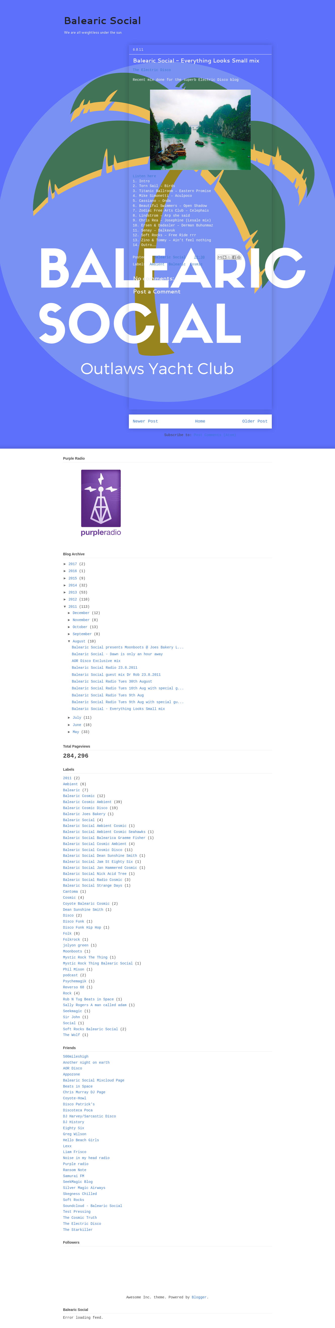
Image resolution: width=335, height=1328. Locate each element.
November (82, 620)
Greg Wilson (74, 1134)
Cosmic (196, 264)
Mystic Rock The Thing (85, 957)
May (77, 732)
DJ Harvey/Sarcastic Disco (89, 1116)
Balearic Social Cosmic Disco (92, 850)
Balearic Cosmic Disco (85, 808)
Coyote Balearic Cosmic (86, 904)
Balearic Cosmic (79, 796)
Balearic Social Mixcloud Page (94, 1080)
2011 (73, 607)
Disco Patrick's (79, 1104)
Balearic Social (102, 20)
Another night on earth (86, 1063)
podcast (70, 975)
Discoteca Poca (78, 1110)
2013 (73, 592)
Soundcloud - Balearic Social (92, 1206)
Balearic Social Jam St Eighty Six (98, 862)
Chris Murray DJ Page (84, 1092)
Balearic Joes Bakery (84, 814)
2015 (73, 578)
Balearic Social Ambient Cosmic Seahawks (104, 832)
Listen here (144, 176)
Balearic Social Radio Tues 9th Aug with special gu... (128, 702)
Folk (67, 934)
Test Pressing (77, 1212)
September (83, 634)
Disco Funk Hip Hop (82, 928)
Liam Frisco (74, 1152)
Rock (67, 993)
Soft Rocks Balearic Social (90, 1029)
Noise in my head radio (86, 1158)
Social (69, 1023)
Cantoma (70, 892)
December (82, 613)
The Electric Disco (152, 70)
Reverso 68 (73, 987)
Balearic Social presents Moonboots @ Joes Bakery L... (128, 647)
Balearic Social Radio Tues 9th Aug (108, 695)
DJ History (73, 1122)
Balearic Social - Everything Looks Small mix (118, 709)
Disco (68, 916)
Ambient (157, 264)
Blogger (199, 1297)
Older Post (255, 421)
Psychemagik (74, 981)
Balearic (177, 264)
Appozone (71, 1074)
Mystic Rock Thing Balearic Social (98, 963)
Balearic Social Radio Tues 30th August (112, 682)
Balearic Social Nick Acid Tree (95, 874)
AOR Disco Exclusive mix (96, 661)
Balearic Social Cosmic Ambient (95, 844)
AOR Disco (72, 1068)
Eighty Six (73, 1128)
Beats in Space (78, 1086)
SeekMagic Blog (78, 1182)
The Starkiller (78, 1230)
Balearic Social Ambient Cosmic (95, 826)
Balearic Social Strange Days (92, 886)
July (78, 718)
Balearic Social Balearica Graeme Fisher (104, 838)
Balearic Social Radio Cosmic (92, 880)
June (78, 725)
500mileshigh (76, 1057)
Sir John (71, 1017)
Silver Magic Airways (84, 1188)
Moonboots (72, 951)
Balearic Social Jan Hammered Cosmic (100, 868)
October (81, 627)
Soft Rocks (73, 1200)
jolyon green (76, 945)
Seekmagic (72, 1011)
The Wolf (71, 1035)
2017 (73, 564)
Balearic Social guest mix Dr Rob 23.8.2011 (116, 675)
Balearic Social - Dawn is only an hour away (117, 654)
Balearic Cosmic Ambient (87, 802)
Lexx (67, 1146)
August (80, 641)
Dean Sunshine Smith (83, 910)
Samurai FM (73, 1176)
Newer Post (145, 421)
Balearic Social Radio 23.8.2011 (104, 668)
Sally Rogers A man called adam (95, 1005)
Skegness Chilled (80, 1194)
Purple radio (76, 1164)
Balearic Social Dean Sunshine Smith (100, 856)
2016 (73, 571)
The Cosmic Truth (80, 1218)
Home (200, 421)
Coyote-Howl (74, 1098)
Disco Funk (73, 922)
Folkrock (71, 940)
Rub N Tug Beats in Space (88, 999)
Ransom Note (74, 1170)
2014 (73, 585)
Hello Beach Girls (81, 1140)
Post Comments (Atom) (215, 435)
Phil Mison (73, 970)
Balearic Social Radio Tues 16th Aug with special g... (128, 688)
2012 (73, 599)
